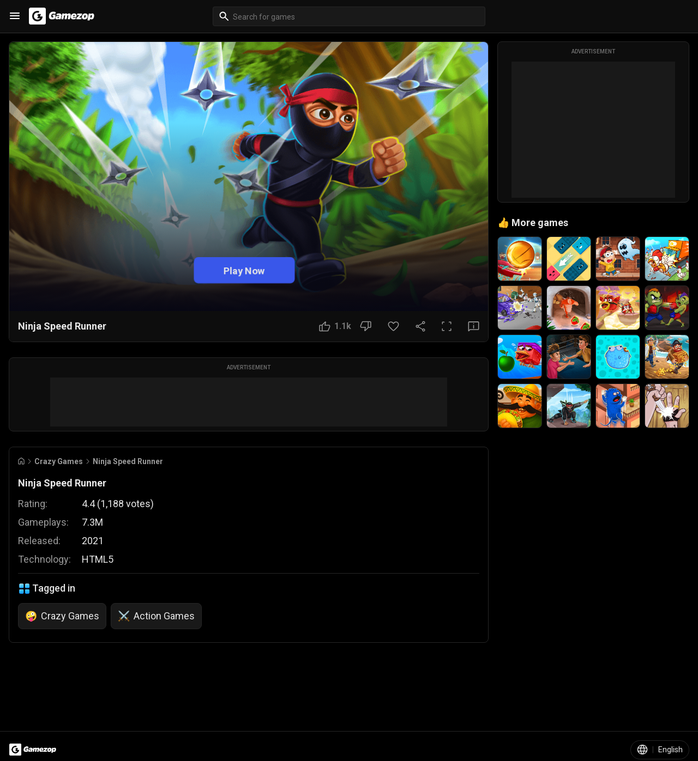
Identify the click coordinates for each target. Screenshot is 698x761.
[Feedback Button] (473, 326)
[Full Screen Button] (446, 326)
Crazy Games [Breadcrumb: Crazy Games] (58, 461)
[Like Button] (335, 326)
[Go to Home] (21, 461)
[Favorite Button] (393, 326)
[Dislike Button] (365, 326)
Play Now (244, 270)
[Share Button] (420, 326)
